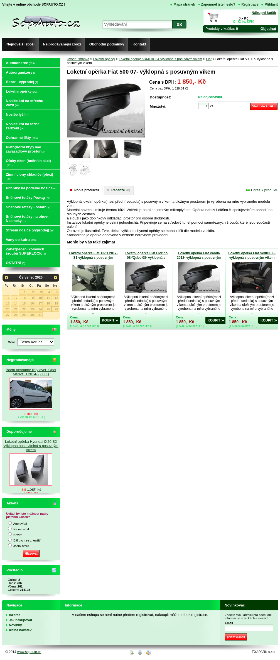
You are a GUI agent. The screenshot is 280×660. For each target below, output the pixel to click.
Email (229, 623)
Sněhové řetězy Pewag (28, 197)
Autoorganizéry (21, 72)
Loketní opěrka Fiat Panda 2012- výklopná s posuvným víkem (199, 257)
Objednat (268, 28)
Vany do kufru (21, 240)
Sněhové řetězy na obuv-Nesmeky (27, 218)
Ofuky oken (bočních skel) (28, 163)
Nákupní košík (264, 13)
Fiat (209, 59)
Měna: (13, 342)
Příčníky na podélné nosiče (31, 188)
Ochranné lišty (22, 138)
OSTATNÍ (15, 263)
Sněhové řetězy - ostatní (28, 207)
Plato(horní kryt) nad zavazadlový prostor (25, 149)
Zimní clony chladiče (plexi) (29, 176)
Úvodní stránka (78, 59)
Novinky (15, 625)
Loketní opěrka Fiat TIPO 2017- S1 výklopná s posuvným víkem (93, 257)
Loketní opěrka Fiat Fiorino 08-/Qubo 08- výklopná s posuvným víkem (146, 257)
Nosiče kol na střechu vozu (24, 103)
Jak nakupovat (20, 620)
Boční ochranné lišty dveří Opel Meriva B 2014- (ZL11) (31, 372)
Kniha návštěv (20, 630)
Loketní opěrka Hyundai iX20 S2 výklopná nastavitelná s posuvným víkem (30, 445)
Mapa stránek (184, 4)
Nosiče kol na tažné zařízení (23, 126)
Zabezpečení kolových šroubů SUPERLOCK (26, 251)
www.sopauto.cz (29, 652)
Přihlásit (271, 4)
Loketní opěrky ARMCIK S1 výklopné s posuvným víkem (160, 59)
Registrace (249, 4)
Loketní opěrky (22, 91)
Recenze (120, 190)
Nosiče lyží (17, 114)
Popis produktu (86, 190)
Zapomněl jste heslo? (218, 4)
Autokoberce (20, 63)
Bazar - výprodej (22, 82)
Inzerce (14, 615)
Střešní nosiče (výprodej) (30, 230)
